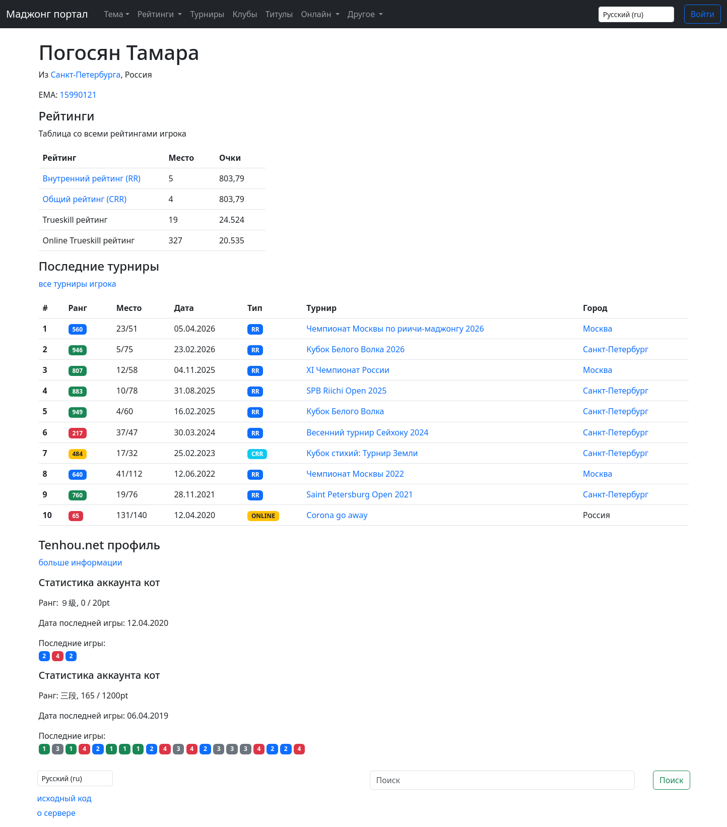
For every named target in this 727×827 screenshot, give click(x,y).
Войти (702, 14)
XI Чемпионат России (347, 369)
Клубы (245, 14)
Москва (597, 328)
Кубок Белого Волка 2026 (355, 349)
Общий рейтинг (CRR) (85, 199)
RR (255, 329)
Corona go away (336, 515)
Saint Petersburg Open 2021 (359, 494)
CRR (257, 454)
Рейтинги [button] (157, 14)
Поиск (671, 780)
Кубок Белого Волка (345, 411)
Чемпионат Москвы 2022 (355, 473)
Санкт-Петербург (615, 349)
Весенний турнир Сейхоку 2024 (367, 432)
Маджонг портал (47, 14)
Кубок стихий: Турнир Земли (362, 453)
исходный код (64, 798)
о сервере (56, 812)
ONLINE (263, 516)
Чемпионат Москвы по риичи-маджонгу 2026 (395, 328)
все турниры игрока (77, 283)
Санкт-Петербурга (86, 74)
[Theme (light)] (114, 14)
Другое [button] (362, 14)
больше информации (80, 562)
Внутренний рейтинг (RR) (92, 178)
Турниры (207, 14)
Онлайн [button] (317, 14)
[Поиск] (502, 780)
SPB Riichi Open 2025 (346, 390)
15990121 (78, 94)
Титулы (279, 14)
